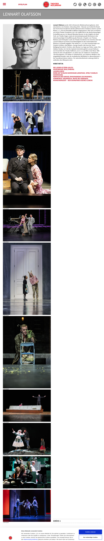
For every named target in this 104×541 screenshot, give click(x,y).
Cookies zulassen (90, 519)
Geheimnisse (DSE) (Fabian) (63, 69)
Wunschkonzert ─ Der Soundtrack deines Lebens (73, 80)
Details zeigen (86, 537)
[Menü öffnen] (4, 4)
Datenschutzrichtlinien (31, 527)
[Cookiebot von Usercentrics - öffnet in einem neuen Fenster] (10, 538)
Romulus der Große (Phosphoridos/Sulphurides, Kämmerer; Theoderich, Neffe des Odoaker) (72, 78)
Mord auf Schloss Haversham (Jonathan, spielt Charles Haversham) (75, 74)
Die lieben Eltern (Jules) (63, 68)
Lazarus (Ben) (58, 71)
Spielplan (22, 4)
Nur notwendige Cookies (90, 525)
